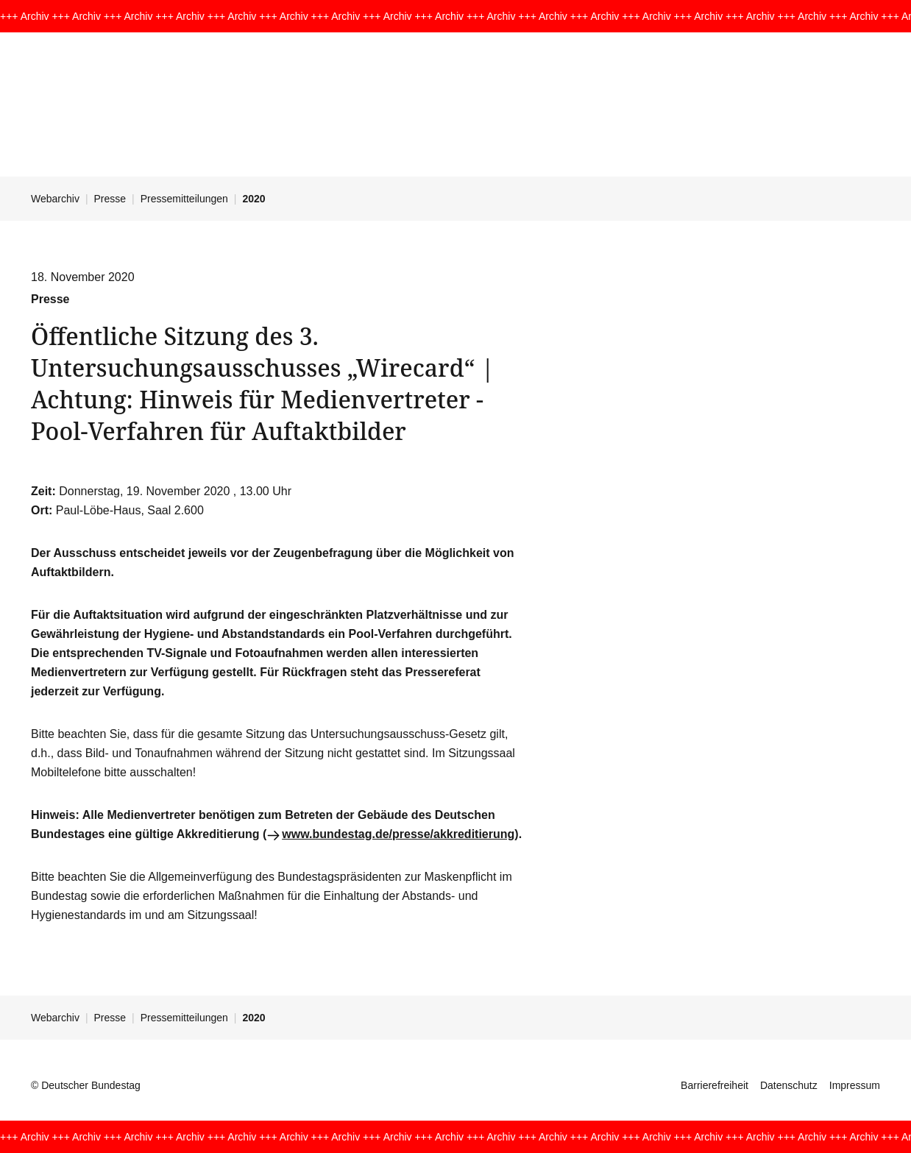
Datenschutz (789, 1085)
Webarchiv (55, 199)
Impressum (854, 1085)
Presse (110, 199)
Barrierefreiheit (714, 1085)
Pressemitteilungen (184, 199)
